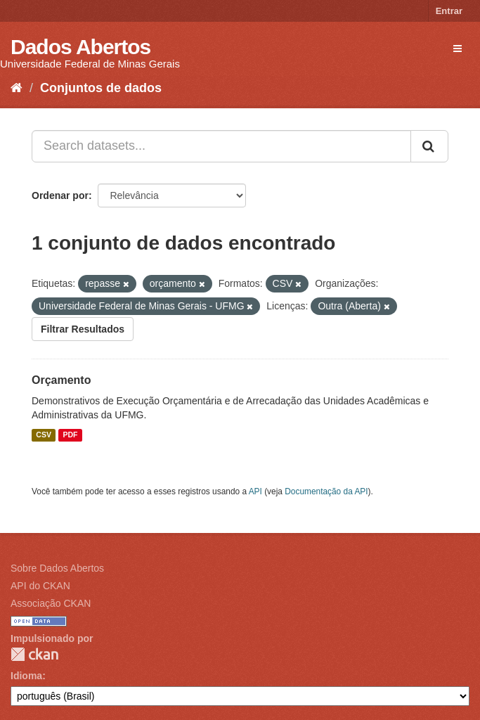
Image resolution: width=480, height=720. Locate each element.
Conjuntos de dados (101, 88)
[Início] (16, 88)
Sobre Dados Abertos (57, 568)
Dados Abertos (80, 46)
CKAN (34, 654)
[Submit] (429, 146)
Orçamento (61, 380)
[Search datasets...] (221, 146)
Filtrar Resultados (82, 329)
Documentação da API (326, 491)
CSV (43, 435)
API (255, 491)
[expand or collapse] (457, 48)
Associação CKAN (51, 603)
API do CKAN (40, 585)
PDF (70, 435)
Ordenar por (60, 195)
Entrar (449, 11)
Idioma (26, 675)
